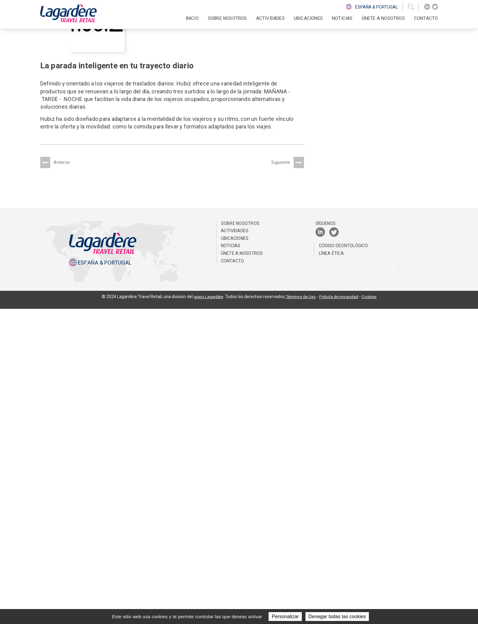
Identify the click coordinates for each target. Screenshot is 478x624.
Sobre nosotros (240, 538)
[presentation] (85, 423)
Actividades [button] (270, 18)
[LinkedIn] (427, 7)
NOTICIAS (342, 18)
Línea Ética (331, 568)
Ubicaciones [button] (308, 18)
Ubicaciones (235, 553)
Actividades (235, 545)
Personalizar (285, 616)
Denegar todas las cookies (337, 616)
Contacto (426, 18)
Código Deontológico (343, 560)
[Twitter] (435, 7)
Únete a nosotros (383, 18)
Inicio (192, 18)
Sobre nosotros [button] (227, 18)
